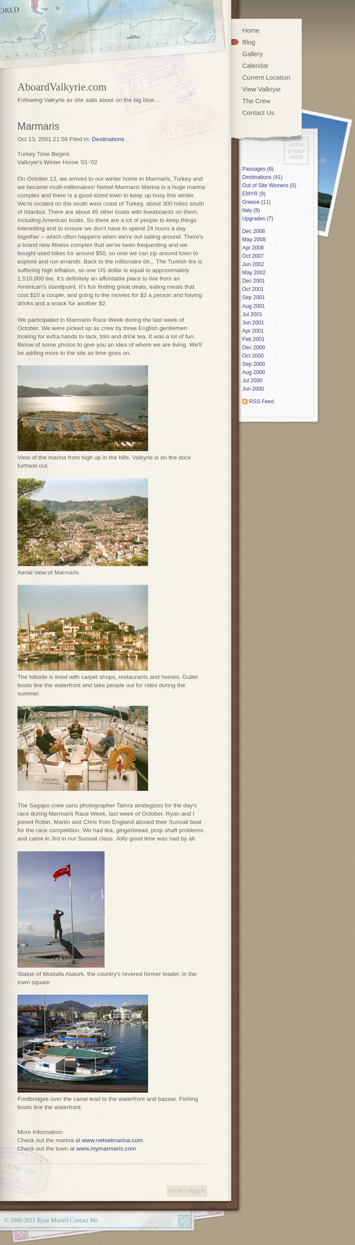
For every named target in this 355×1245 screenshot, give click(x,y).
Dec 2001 (253, 281)
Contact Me (84, 1220)
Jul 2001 (252, 314)
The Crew (256, 101)
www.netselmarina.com (112, 1140)
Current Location (266, 77)
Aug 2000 (253, 372)
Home (176, 1191)
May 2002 (254, 273)
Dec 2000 (253, 347)
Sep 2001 (253, 297)
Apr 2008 (253, 248)
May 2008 (254, 239)
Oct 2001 (253, 289)
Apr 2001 (253, 331)
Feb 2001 (253, 339)
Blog (194, 1191)
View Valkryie (261, 89)
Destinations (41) (262, 177)
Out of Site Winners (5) (269, 185)
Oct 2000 (253, 356)
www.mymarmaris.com (106, 1148)
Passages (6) (258, 169)
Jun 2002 (253, 264)
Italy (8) (251, 210)
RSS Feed (261, 401)
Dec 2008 (253, 231)
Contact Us (258, 112)
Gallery (252, 53)
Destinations (108, 139)
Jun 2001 (253, 323)
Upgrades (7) (257, 219)
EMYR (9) (254, 194)
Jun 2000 (253, 389)
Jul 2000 (252, 381)
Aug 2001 (253, 306)
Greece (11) (256, 202)
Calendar (255, 65)
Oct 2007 (253, 256)
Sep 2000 (253, 364)
